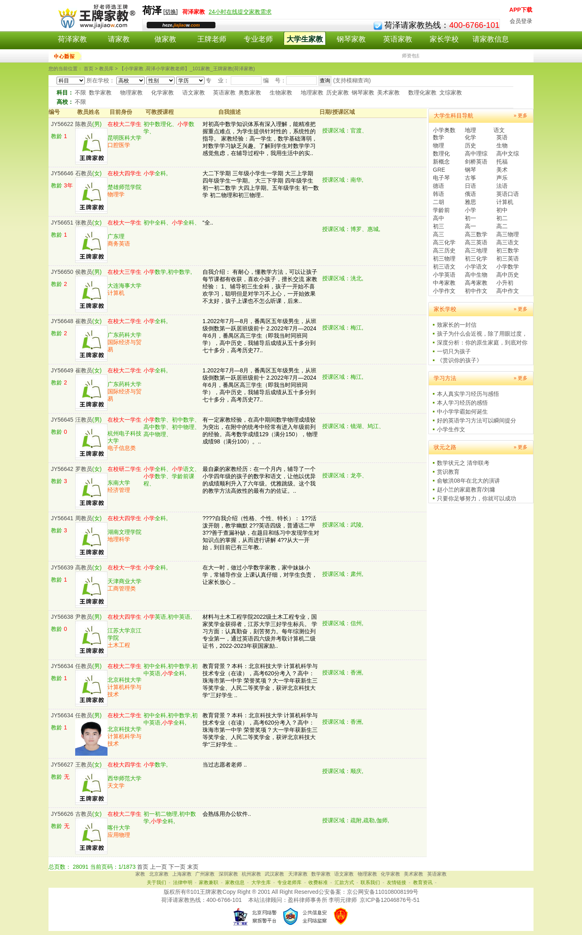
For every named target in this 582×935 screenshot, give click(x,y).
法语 (502, 186)
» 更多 (520, 115)
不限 (80, 92)
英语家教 (397, 39)
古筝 (470, 177)
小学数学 (507, 266)
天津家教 (298, 874)
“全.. (207, 222)
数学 (438, 137)
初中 (502, 210)
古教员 (83, 814)
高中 (438, 218)
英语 (502, 137)
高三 (438, 234)
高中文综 (507, 153)
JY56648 (62, 321)
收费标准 (318, 882)
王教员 (83, 764)
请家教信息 (490, 39)
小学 (470, 210)
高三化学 (444, 242)
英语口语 (507, 194)
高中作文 (507, 291)
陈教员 (83, 124)
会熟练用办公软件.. (226, 814)
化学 (470, 137)
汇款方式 (344, 882)
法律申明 (182, 882)
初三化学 (476, 258)
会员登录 (521, 21)
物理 (438, 145)
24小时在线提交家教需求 (240, 11)
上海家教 (182, 874)
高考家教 (476, 282)
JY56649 (62, 370)
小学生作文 (451, 429)
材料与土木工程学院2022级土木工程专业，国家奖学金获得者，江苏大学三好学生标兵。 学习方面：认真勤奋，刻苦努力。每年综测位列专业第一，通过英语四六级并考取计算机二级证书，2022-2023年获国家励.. (259, 631)
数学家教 (100, 92)
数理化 (441, 153)
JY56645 (62, 419)
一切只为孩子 (454, 351)
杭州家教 (251, 874)
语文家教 (193, 92)
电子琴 (441, 177)
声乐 (502, 177)
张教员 (83, 222)
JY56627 (62, 764)
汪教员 (83, 419)
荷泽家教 (72, 39)
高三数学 (476, 234)
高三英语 (476, 242)
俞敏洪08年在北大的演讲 (468, 480)
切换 (170, 11)
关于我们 (156, 882)
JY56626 (62, 814)
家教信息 (235, 882)
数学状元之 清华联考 (463, 463)
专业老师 (258, 39)
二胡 (438, 202)
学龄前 (441, 210)
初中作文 (476, 291)
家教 (140, 874)
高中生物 (476, 274)
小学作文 (444, 291)
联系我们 (370, 882)
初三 (438, 226)
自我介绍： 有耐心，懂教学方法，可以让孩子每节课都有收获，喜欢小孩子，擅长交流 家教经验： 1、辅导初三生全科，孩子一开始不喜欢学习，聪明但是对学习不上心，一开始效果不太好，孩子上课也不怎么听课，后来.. (259, 286)
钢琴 (470, 169)
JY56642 (62, 469)
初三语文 (444, 266)
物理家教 (131, 92)
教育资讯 (422, 882)
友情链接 (396, 882)
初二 (502, 218)
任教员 (83, 666)
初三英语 (507, 258)
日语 (470, 186)
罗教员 (83, 469)
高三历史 (444, 250)
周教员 (83, 518)
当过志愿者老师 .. (224, 764)
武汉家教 (274, 874)
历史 (470, 145)
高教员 (83, 567)
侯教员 (83, 272)
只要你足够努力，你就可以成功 (476, 498)
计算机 (504, 202)
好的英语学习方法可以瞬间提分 (476, 420)
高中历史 (507, 274)
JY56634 (62, 666)
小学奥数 (444, 130)
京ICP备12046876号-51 (390, 900)
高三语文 (507, 242)
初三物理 (444, 258)
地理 (470, 130)
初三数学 (507, 250)
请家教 (119, 39)
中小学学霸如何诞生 (462, 411)
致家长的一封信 (457, 324)
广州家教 (205, 874)
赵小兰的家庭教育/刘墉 (466, 489)
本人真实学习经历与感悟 (468, 394)
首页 (142, 867)
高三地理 (476, 250)
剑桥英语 (476, 161)
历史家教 (337, 92)
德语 (438, 186)
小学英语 (444, 274)
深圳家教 (228, 874)
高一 (470, 226)
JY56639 (62, 567)
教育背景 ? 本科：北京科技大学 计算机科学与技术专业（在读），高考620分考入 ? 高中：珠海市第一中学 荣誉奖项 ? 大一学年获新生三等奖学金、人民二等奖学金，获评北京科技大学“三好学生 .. (260, 680)
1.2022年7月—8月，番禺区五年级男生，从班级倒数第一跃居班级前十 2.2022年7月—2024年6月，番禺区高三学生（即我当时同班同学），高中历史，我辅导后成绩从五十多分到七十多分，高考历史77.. (259, 335)
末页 (192, 867)
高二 (502, 226)
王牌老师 (211, 39)
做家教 (165, 39)
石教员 (83, 173)
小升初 (504, 282)
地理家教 (312, 92)
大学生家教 (305, 39)
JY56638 (62, 617)
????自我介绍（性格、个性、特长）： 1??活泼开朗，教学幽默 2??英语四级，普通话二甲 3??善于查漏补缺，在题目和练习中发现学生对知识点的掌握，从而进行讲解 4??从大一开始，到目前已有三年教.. (260, 532)
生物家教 (281, 92)
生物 (502, 145)
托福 (502, 161)
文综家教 (450, 92)
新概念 (441, 161)
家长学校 (444, 39)
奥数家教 (249, 92)
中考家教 (444, 282)
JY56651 (62, 222)
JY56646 (62, 173)
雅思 (470, 202)
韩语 (438, 194)
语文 (499, 130)
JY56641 (62, 518)
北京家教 (159, 874)
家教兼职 (208, 882)
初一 (470, 218)
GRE (439, 169)
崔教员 (83, 321)
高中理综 (476, 153)
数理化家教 (422, 92)
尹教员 (83, 617)
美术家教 (388, 92)
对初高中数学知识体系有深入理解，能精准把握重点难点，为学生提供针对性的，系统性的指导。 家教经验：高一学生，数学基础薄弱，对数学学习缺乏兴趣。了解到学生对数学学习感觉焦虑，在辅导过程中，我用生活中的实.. (259, 138)
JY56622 (62, 124)
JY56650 (62, 272)
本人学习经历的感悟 (462, 402)
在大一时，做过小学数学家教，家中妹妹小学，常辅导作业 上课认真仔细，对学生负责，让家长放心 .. (259, 574)
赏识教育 (448, 472)
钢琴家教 (351, 39)
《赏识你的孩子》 (459, 360)
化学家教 (162, 92)
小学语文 (476, 266)
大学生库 (261, 882)
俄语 (470, 194)
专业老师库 (289, 882)
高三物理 (507, 234)
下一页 (177, 867)
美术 (502, 169)
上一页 (158, 867)
